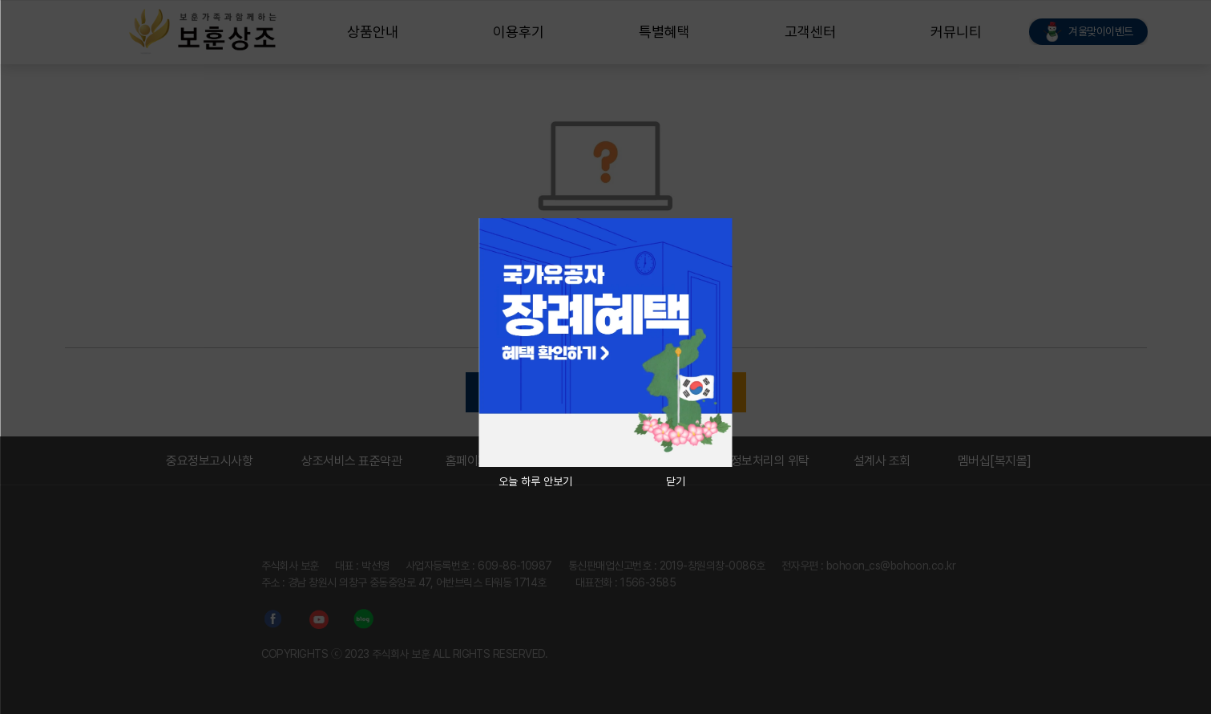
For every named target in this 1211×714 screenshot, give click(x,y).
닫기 (675, 481)
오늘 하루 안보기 (535, 481)
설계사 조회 (882, 461)
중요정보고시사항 (209, 461)
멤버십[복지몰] (994, 461)
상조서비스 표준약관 (351, 461)
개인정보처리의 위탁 (759, 461)
